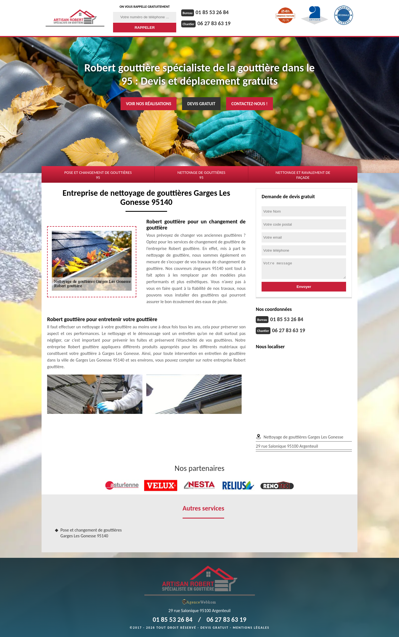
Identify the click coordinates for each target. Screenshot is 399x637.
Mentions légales (251, 628)
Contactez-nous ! (249, 103)
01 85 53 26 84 (212, 12)
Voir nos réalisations (148, 103)
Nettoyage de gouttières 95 (201, 175)
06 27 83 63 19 (213, 23)
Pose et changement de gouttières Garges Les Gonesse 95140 (91, 532)
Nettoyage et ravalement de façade (302, 175)
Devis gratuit (201, 103)
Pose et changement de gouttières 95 (98, 175)
